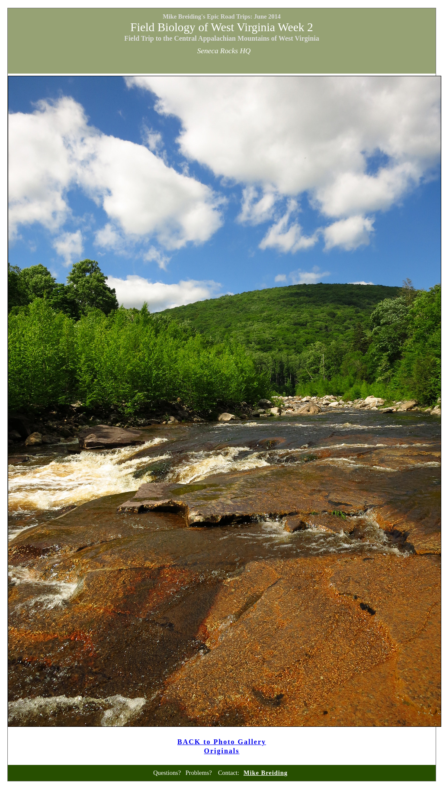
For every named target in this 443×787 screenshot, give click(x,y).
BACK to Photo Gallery (221, 741)
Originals (221, 751)
